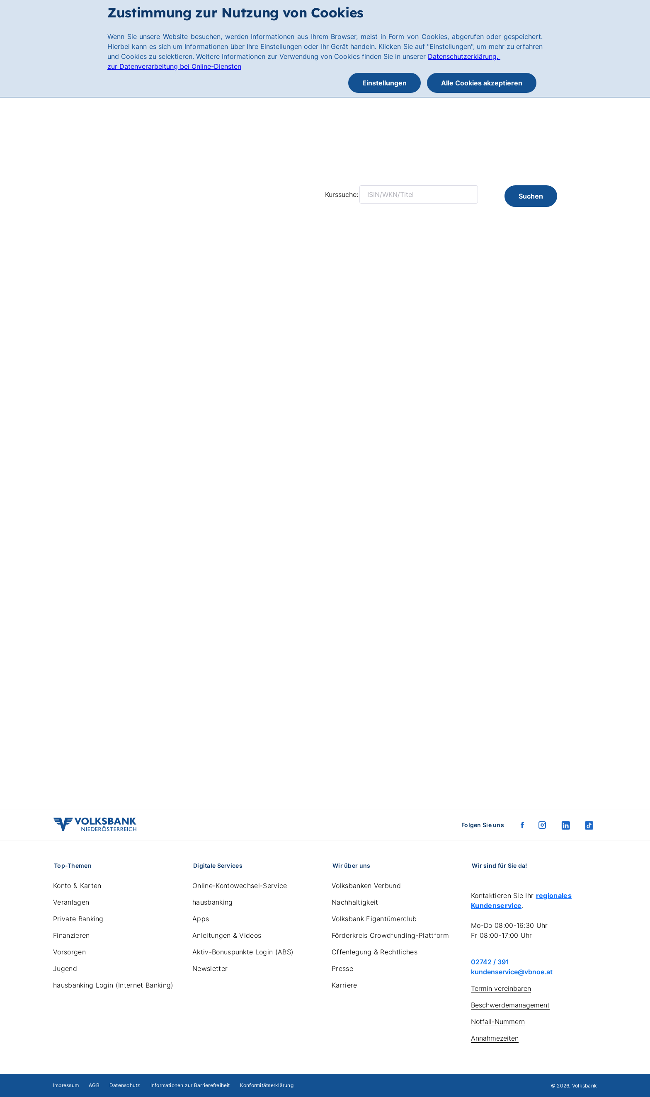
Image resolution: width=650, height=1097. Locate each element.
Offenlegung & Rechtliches (374, 952)
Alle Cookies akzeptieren (481, 83)
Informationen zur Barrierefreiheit (190, 1085)
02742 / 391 (490, 962)
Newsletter (210, 968)
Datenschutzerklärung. (464, 56)
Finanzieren (71, 935)
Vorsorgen (69, 952)
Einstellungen (384, 83)
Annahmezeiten (495, 1038)
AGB (94, 1085)
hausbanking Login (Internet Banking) (113, 985)
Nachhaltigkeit (355, 902)
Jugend (65, 968)
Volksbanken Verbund (366, 885)
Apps (200, 919)
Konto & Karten (77, 885)
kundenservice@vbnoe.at (512, 972)
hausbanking (212, 902)
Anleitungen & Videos (226, 935)
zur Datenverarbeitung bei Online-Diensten (174, 66)
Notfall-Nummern (498, 1021)
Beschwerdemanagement (510, 1005)
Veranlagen (71, 902)
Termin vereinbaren (501, 988)
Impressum (66, 1085)
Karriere (344, 985)
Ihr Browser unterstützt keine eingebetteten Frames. (325, 497)
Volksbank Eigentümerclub (374, 919)
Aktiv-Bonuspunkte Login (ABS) (242, 952)
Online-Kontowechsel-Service (239, 885)
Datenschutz (125, 1085)
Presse (342, 968)
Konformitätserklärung (266, 1085)
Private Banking (78, 919)
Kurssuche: (341, 194)
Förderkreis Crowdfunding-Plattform (390, 935)
